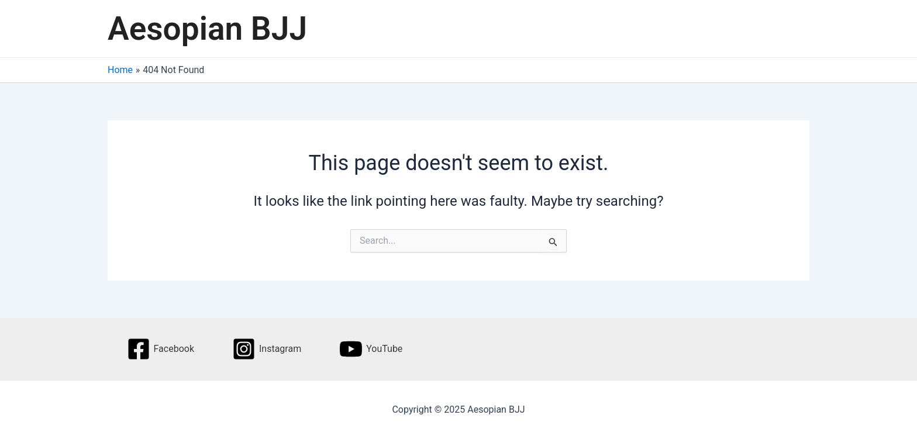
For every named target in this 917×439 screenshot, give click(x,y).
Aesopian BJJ (207, 28)
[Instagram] (267, 349)
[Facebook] (160, 349)
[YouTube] (371, 349)
